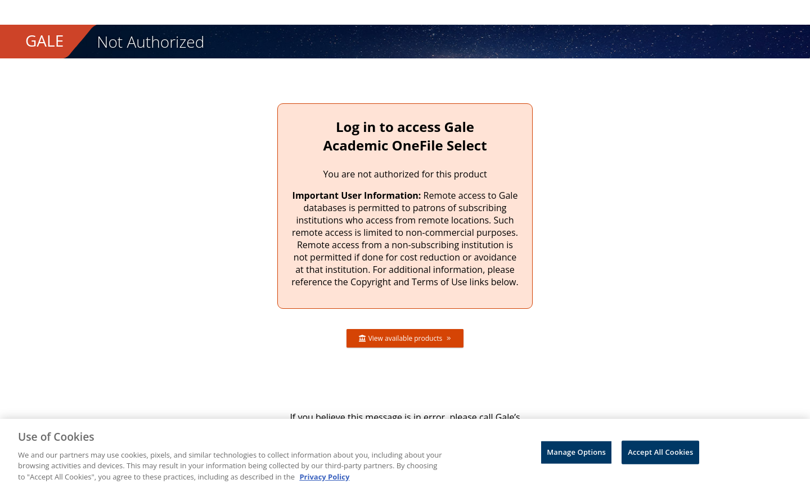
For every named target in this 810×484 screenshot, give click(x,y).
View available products (405, 338)
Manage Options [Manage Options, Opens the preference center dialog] (576, 456)
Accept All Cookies (660, 456)
